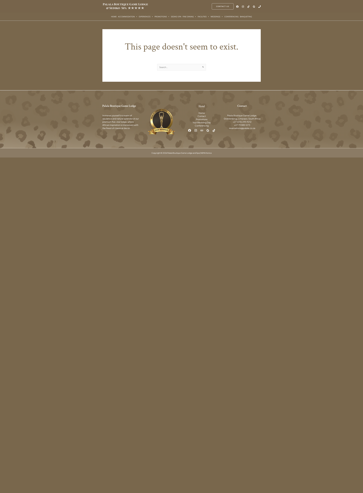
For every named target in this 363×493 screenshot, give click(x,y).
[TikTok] (248, 6)
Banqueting (246, 16)
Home (114, 16)
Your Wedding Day (202, 122)
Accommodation (127, 16)
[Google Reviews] (254, 6)
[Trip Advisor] (201, 130)
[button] (223, 6)
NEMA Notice (206, 153)
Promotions (162, 16)
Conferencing (231, 16)
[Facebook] (237, 6)
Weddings (217, 16)
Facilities (203, 16)
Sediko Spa (176, 16)
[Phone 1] (259, 6)
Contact (202, 116)
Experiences (146, 16)
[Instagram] (243, 6)
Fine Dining (189, 16)
